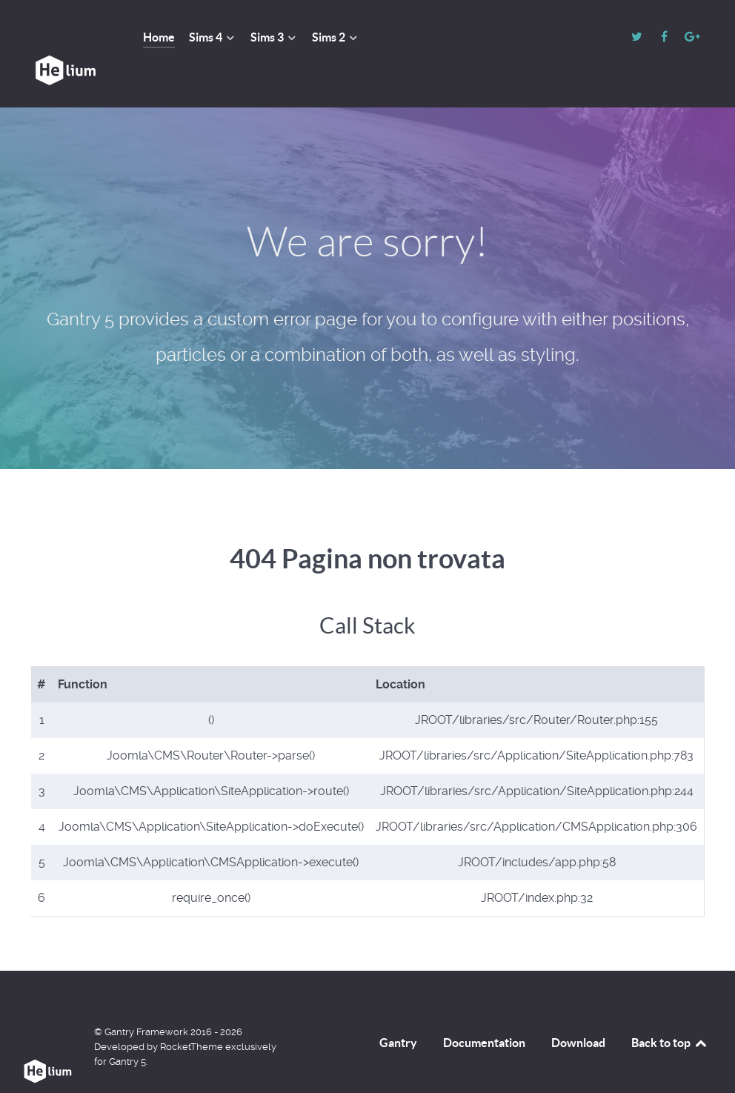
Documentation (484, 1009)
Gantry (398, 1009)
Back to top (669, 1009)
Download (578, 1009)
